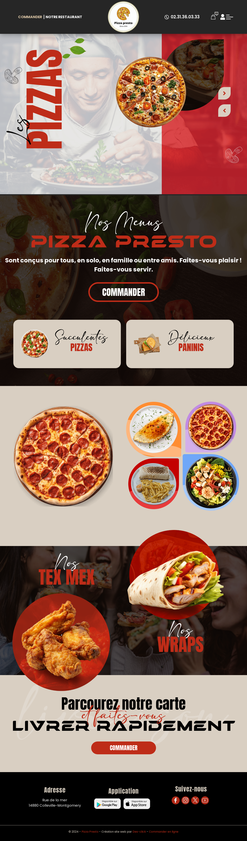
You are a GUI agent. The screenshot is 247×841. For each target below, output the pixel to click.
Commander (30, 16)
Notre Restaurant (64, 16)
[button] (224, 91)
